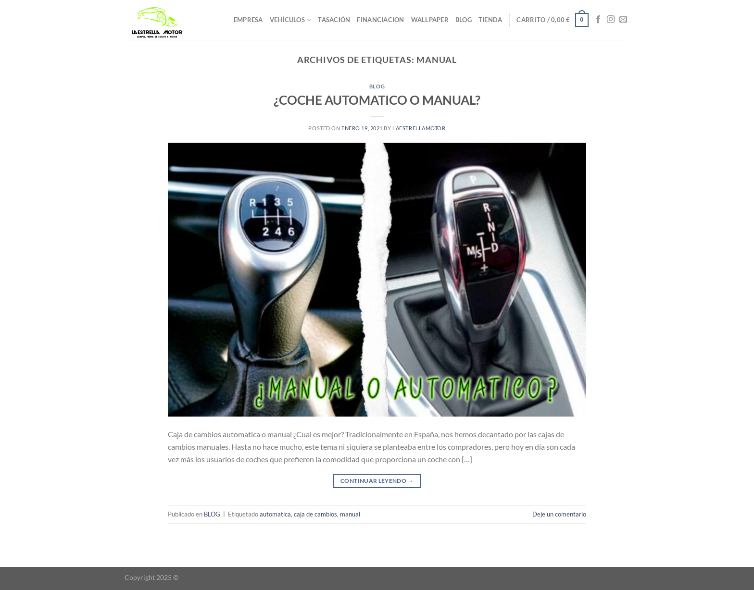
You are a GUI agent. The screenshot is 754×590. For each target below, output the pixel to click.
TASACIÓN (334, 20)
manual (350, 514)
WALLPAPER (430, 20)
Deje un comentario (559, 514)
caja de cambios (315, 514)
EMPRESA (248, 20)
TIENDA (490, 20)
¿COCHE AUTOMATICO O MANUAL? (377, 100)
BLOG (463, 20)
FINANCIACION (380, 20)
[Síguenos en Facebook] (598, 19)
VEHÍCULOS (291, 20)
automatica (275, 514)
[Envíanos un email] (623, 19)
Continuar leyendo (377, 480)
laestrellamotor (418, 128)
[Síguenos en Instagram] (611, 19)
